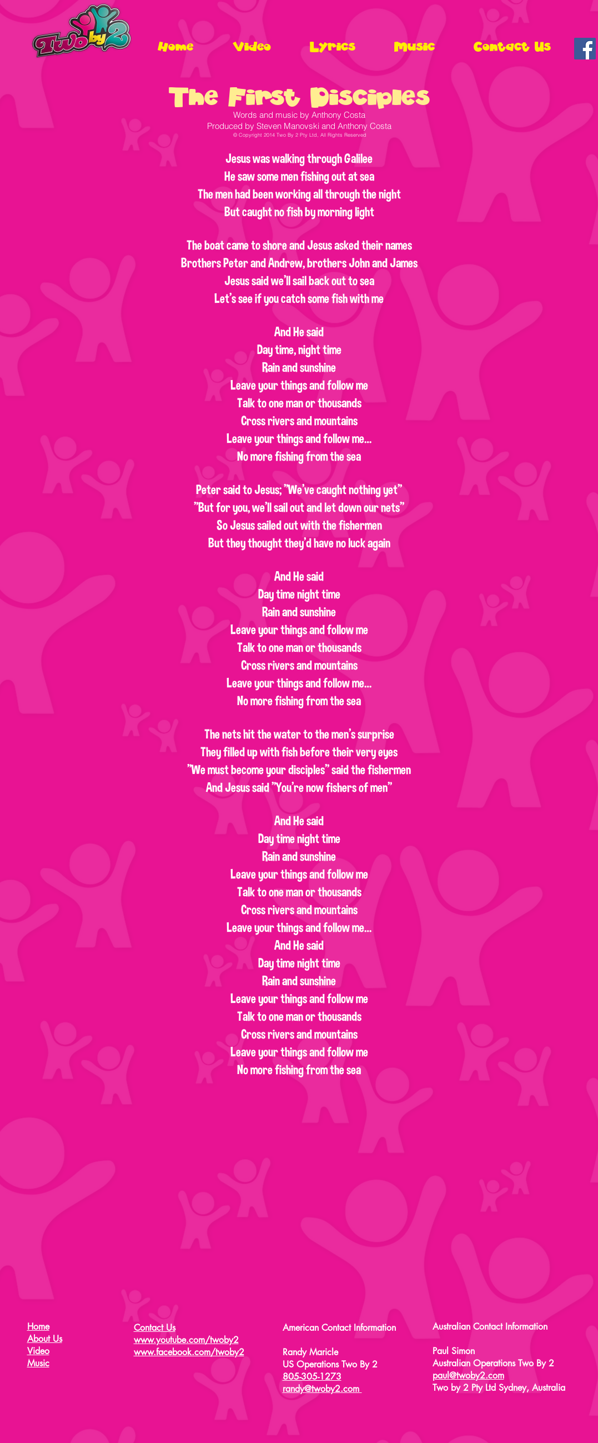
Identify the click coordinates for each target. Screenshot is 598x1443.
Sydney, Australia (532, 1388)
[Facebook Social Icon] (585, 48)
